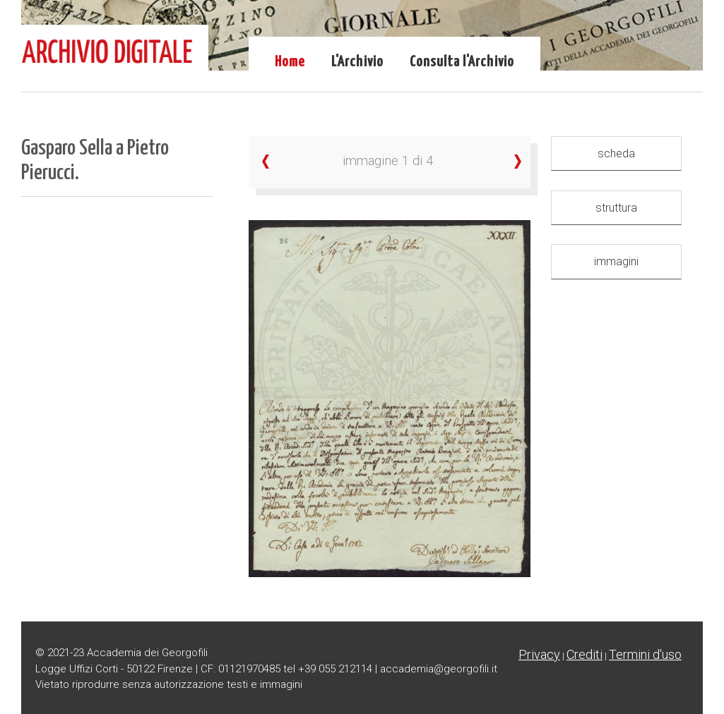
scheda (616, 153)
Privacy (539, 654)
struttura (616, 207)
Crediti (584, 654)
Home (290, 62)
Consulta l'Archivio (462, 62)
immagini (616, 261)
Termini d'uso (645, 654)
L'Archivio (357, 62)
